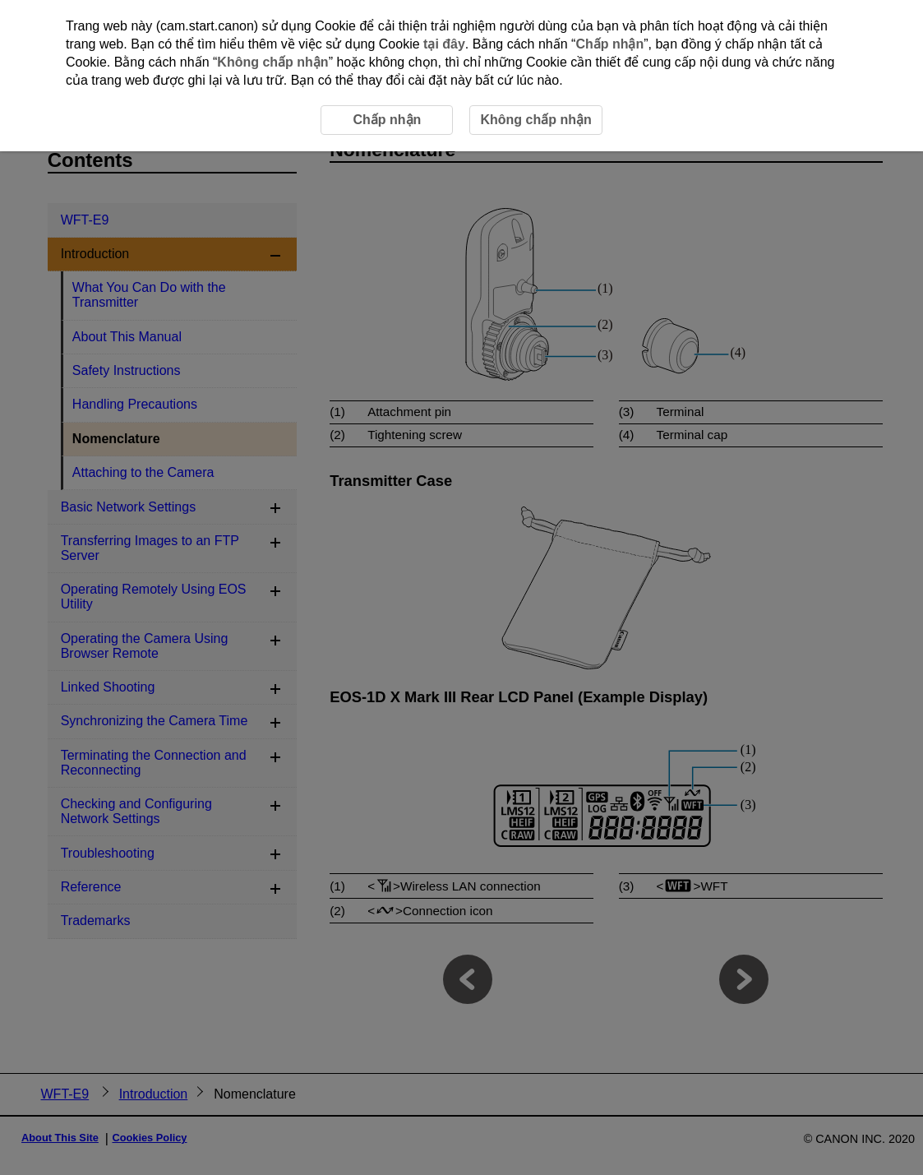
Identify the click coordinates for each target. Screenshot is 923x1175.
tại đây (444, 44)
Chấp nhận (609, 44)
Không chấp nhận (272, 62)
